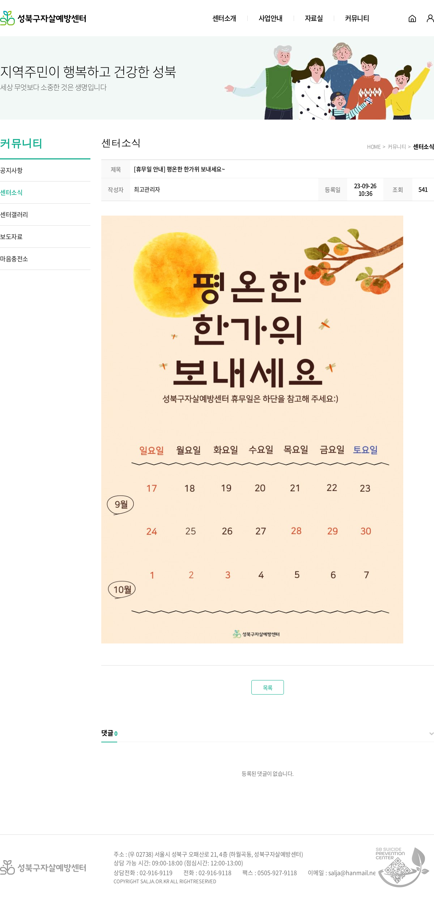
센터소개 (224, 18)
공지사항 (11, 170)
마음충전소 (14, 258)
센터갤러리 (14, 214)
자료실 (314, 18)
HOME (373, 146)
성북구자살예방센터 (43, 18)
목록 (268, 688)
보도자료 (11, 236)
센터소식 (11, 192)
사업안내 (270, 18)
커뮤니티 (357, 18)
